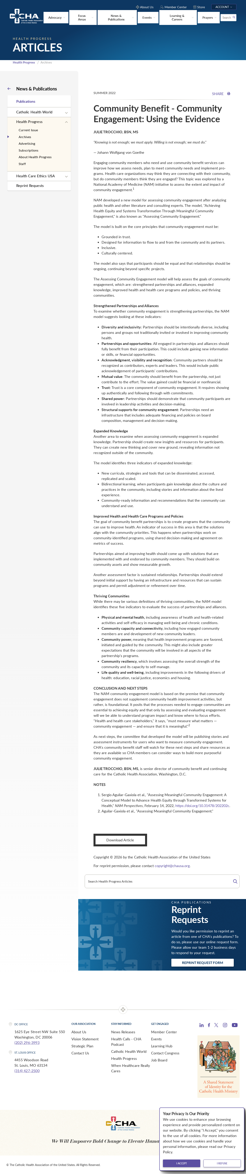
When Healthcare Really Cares (130, 1068)
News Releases (123, 1031)
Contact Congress (165, 1052)
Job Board (159, 1059)
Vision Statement (85, 1038)
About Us (78, 1031)
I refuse (222, 1163)
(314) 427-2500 (27, 1070)
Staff (22, 163)
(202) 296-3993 (27, 1042)
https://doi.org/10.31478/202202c (202, 805)
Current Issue (28, 130)
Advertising (27, 143)
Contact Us (80, 1052)
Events (156, 1038)
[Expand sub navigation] (66, 113)
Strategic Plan (82, 1045)
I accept (181, 1163)
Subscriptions (29, 150)
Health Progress (24, 62)
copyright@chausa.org (172, 865)
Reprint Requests (30, 185)
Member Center (164, 1031)
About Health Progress (35, 157)
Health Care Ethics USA (35, 175)
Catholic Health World (34, 111)
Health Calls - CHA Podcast (126, 1041)
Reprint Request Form (202, 962)
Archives (25, 136)
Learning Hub (161, 1045)
